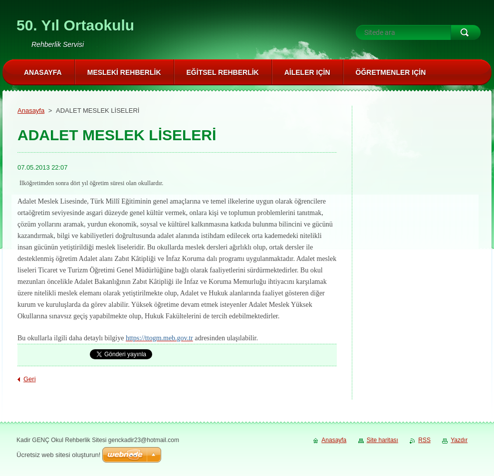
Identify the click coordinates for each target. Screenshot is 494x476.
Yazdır (459, 440)
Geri (29, 379)
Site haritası (382, 440)
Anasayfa (30, 110)
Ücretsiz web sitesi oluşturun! (58, 455)
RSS (424, 440)
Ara (466, 32)
